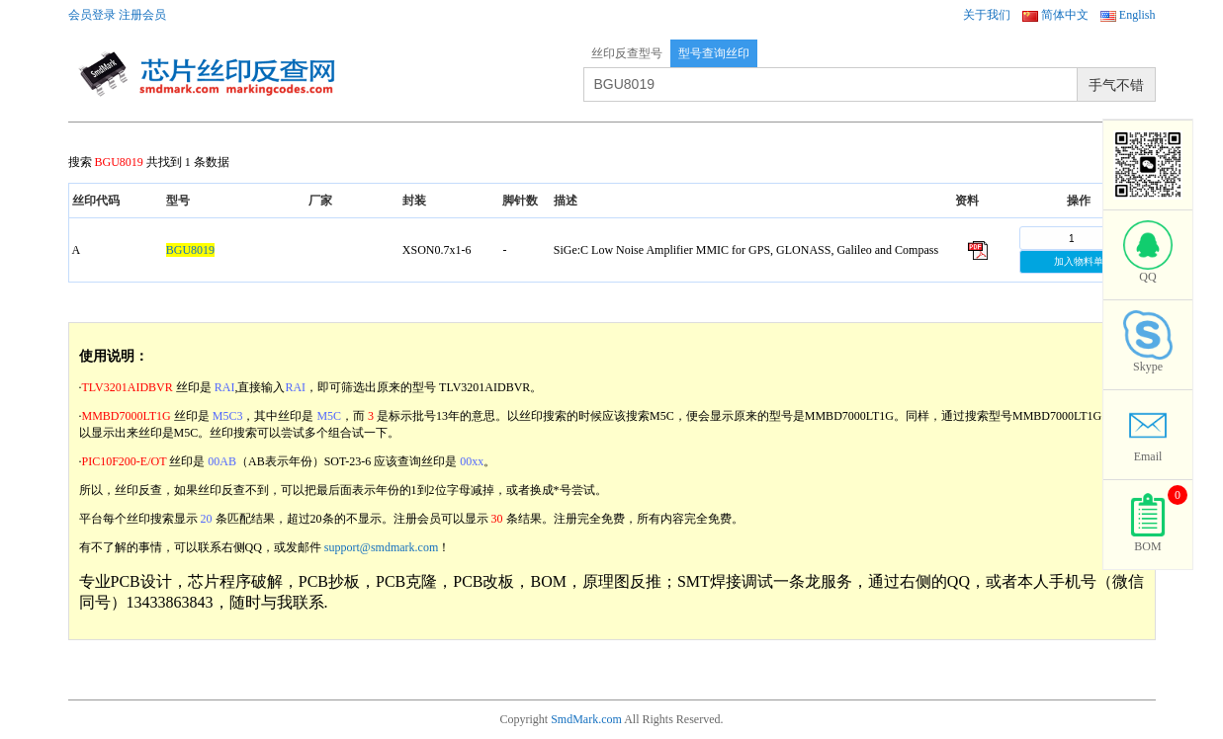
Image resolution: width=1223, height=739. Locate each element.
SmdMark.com (586, 719)
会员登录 (92, 15)
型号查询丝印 (713, 53)
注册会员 (142, 15)
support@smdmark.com (381, 547)
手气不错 (1116, 85)
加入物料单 (1078, 261)
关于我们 (986, 15)
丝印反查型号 (626, 53)
